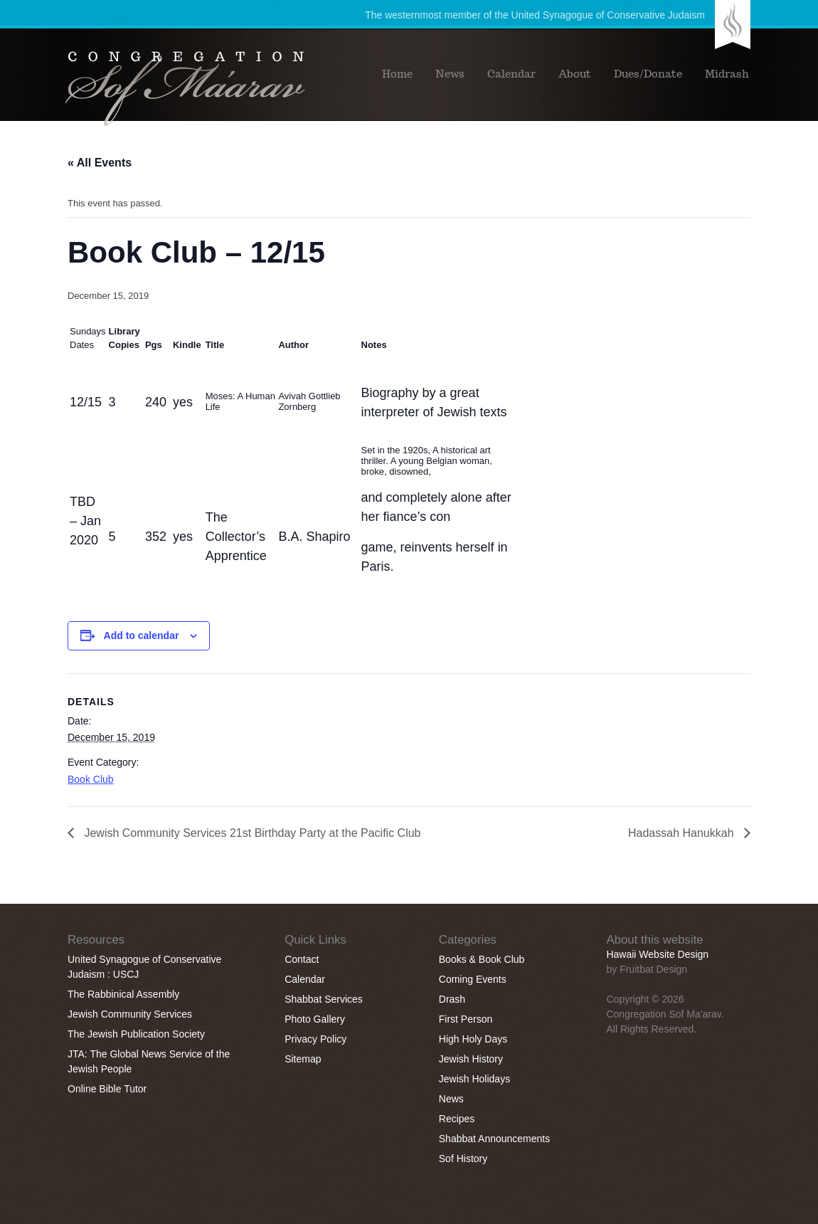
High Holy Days (473, 1039)
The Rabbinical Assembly (123, 994)
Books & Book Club (482, 959)
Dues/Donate (648, 74)
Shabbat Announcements (494, 1138)
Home (397, 74)
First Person (465, 1019)
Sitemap (303, 1059)
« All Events (100, 163)
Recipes (457, 1118)
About (574, 74)
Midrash (727, 74)
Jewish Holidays (474, 1079)
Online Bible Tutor (107, 1088)
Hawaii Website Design (657, 954)
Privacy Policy (315, 1039)
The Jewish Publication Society (136, 1034)
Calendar (511, 74)
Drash (452, 999)
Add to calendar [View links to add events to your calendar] (141, 635)
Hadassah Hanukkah (682, 833)
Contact (302, 959)
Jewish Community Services (130, 1014)
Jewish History (471, 1059)
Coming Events (472, 979)
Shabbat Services (324, 999)
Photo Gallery (315, 1019)
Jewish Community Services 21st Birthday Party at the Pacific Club (251, 833)
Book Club (91, 779)
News (449, 74)
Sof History (463, 1158)
